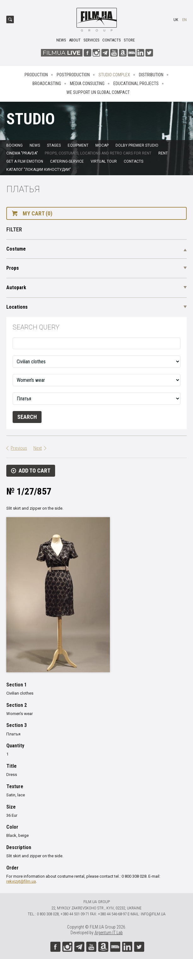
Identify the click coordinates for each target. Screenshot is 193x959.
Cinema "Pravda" (22, 153)
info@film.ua (153, 914)
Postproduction (73, 74)
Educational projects (136, 83)
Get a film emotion (24, 161)
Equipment (78, 145)
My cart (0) (37, 213)
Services (91, 40)
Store (129, 40)
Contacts (111, 40)
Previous (19, 448)
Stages (54, 145)
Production (36, 74)
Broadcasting (46, 83)
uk (175, 19)
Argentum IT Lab (108, 932)
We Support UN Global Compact (98, 92)
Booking (14, 145)
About (75, 40)
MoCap (102, 145)
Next (37, 448)
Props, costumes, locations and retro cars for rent (98, 153)
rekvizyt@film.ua (21, 881)
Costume (16, 249)
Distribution (151, 74)
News (61, 40)
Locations (17, 307)
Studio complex (114, 74)
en (184, 19)
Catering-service (67, 161)
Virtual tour (104, 161)
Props (12, 268)
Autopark (16, 287)
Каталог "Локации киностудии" (38, 169)
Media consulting (87, 83)
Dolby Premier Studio (137, 145)
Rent (163, 153)
